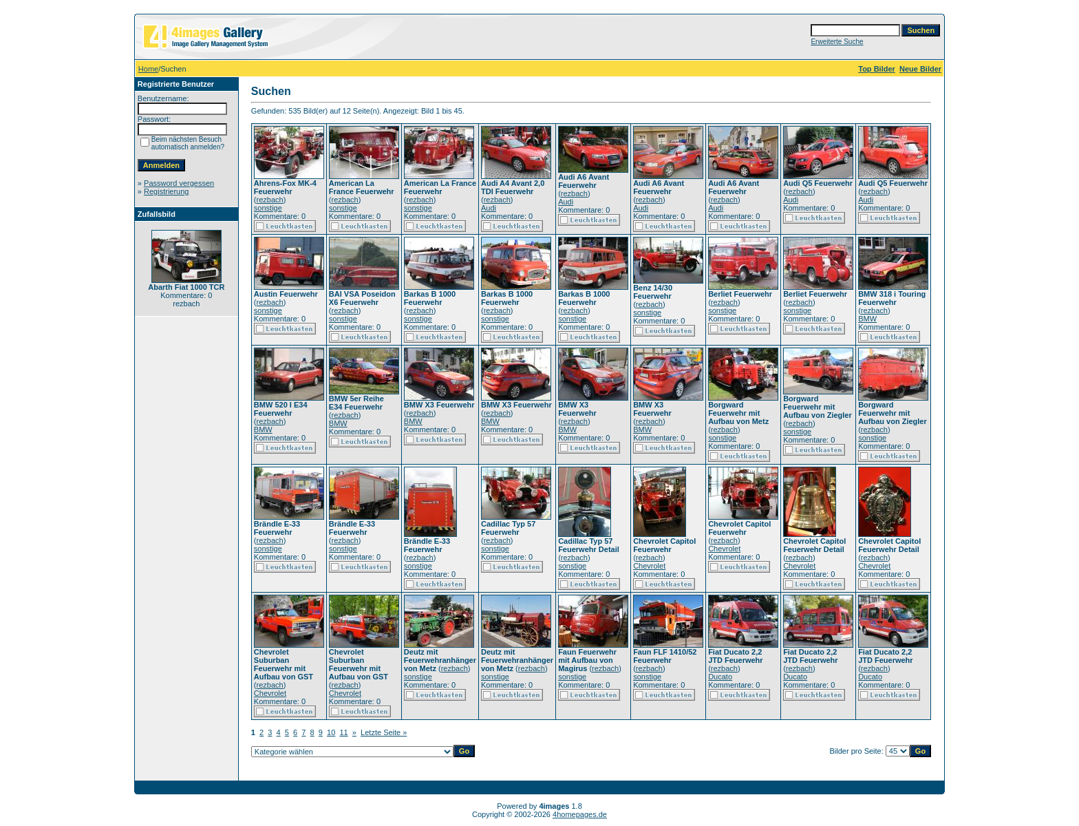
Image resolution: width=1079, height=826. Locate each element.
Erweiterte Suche (837, 41)
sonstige (268, 208)
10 (331, 732)
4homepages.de (580, 814)
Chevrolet (649, 566)
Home (148, 69)
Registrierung (166, 191)
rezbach (270, 199)
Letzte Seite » (384, 732)
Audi (488, 208)
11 (343, 732)
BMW (867, 319)
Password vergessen (179, 183)
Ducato (720, 677)
